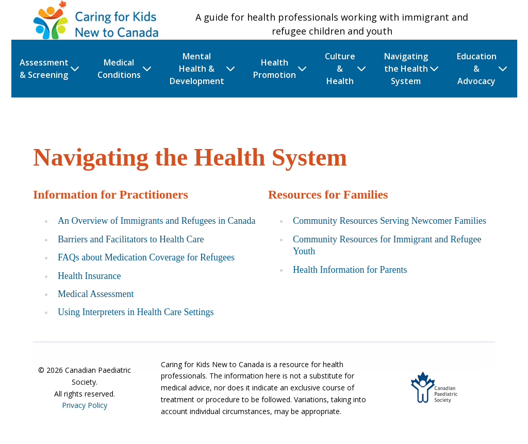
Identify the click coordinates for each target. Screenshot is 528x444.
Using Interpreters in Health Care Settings (135, 312)
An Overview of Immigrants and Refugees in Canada (156, 221)
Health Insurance (89, 276)
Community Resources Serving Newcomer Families (389, 221)
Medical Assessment (96, 294)
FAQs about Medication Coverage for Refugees (146, 257)
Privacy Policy (84, 405)
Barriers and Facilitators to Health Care (131, 239)
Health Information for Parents (350, 270)
